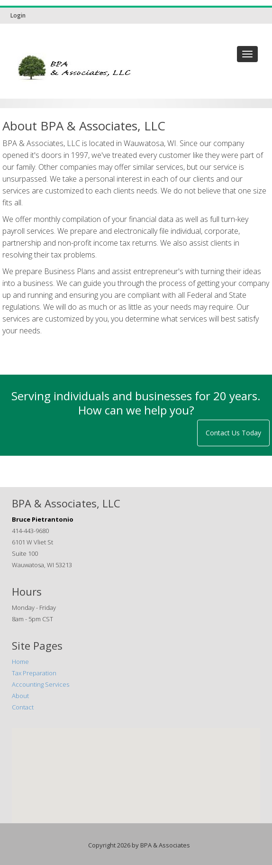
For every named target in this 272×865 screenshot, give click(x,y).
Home (20, 661)
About (20, 695)
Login (18, 15)
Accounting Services (40, 684)
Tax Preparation (34, 673)
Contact (23, 707)
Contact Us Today (233, 432)
